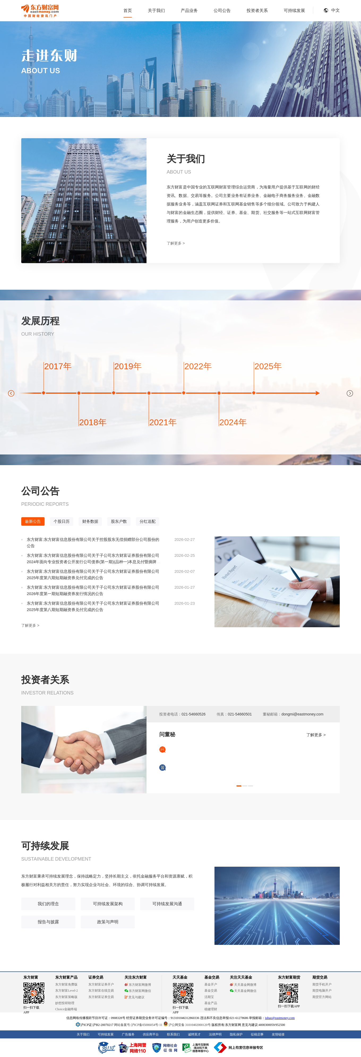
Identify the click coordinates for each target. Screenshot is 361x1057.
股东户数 (119, 521)
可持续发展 (294, 10)
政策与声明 (107, 922)
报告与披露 (48, 922)
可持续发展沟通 (167, 904)
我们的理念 (48, 904)
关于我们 (156, 10)
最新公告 (33, 521)
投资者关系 (257, 10)
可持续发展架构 (108, 904)
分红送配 (148, 521)
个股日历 (62, 521)
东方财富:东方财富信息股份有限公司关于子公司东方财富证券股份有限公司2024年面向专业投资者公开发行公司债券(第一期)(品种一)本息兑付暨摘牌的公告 (93, 561)
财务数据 (90, 521)
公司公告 (222, 10)
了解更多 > (176, 243)
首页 (127, 10)
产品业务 (189, 10)
